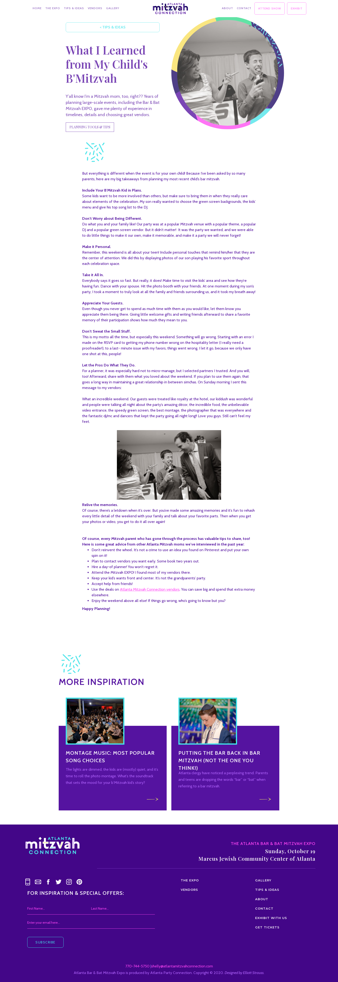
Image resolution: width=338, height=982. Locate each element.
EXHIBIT (297, 8)
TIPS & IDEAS (74, 8)
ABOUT (227, 8)
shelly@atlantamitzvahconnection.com (182, 966)
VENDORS (95, 8)
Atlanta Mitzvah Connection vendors (150, 589)
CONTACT (244, 8)
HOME (37, 8)
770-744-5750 (137, 966)
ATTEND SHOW (269, 8)
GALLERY (112, 8)
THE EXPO (52, 8)
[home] (170, 7)
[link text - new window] (48, 882)
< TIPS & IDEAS (110, 27)
